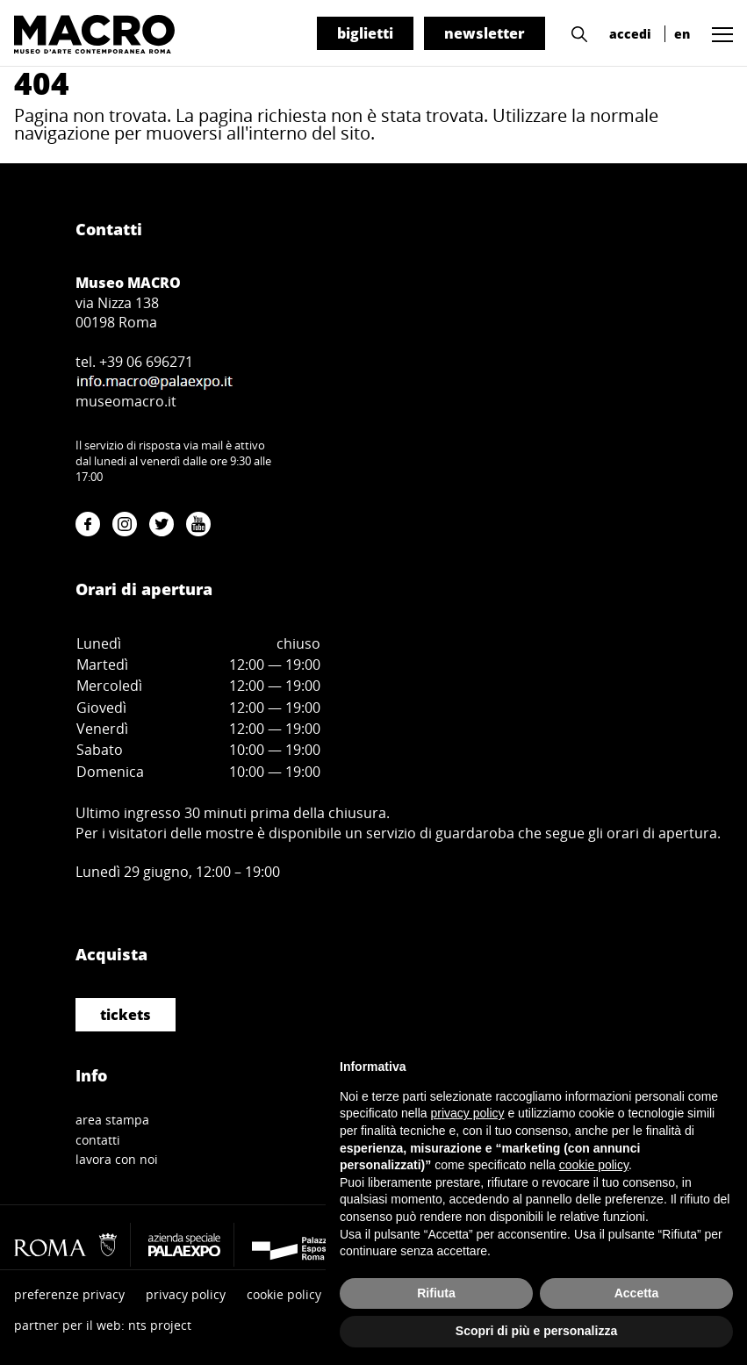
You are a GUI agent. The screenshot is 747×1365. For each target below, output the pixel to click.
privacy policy (186, 1294)
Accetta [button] (636, 1293)
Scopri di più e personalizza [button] (536, 1331)
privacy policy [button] (468, 1113)
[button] (575, 32)
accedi (630, 33)
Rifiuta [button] (436, 1293)
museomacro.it (125, 401)
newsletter (484, 33)
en (682, 33)
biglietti (365, 33)
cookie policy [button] (593, 1165)
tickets (125, 1014)
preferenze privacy (69, 1294)
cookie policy (284, 1294)
